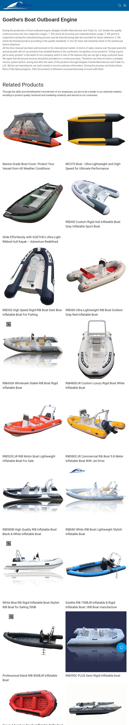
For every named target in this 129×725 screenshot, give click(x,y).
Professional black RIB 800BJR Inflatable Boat (30, 678)
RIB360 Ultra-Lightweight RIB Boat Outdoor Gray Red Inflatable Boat (94, 312)
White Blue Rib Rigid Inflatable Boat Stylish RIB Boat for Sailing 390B (31, 605)
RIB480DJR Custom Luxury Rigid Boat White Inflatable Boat (95, 385)
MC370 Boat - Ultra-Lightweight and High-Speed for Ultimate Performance (93, 166)
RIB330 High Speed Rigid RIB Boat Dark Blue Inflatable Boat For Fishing (32, 312)
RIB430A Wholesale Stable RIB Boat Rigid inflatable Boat (30, 385)
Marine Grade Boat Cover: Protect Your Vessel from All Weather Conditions (28, 166)
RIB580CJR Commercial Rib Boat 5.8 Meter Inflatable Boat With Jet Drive (94, 459)
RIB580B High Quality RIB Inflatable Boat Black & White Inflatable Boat (30, 532)
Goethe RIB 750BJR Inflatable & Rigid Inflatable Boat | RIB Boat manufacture (91, 605)
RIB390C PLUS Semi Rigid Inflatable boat (93, 675)
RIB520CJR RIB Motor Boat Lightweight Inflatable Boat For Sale (29, 459)
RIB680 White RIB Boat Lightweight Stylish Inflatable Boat (94, 532)
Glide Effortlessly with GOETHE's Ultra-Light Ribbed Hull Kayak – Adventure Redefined (32, 239)
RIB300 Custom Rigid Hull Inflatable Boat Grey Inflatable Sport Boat (93, 224)
